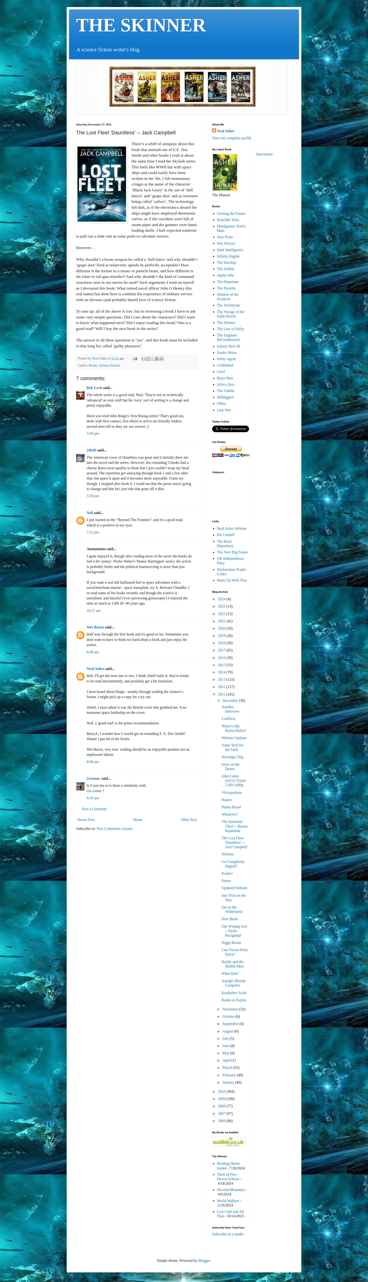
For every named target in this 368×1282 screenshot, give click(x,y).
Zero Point (225, 237)
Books (93, 365)
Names (227, 800)
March (227, 1068)
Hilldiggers (225, 397)
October (229, 1016)
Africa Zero (225, 384)
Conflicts (228, 719)
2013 (222, 679)
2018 (222, 643)
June (226, 1046)
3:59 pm (93, 433)
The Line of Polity (231, 329)
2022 (222, 614)
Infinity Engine (228, 256)
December (230, 701)
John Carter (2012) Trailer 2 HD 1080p (234, 780)
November (230, 1009)
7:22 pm (93, 532)
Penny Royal (231, 807)
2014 (222, 672)
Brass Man (225, 378)
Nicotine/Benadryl (231, 1190)
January (228, 1082)
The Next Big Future (232, 552)
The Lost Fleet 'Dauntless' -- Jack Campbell (234, 842)
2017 (222, 650)
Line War (224, 410)
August (228, 1031)
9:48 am (93, 652)
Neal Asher (95, 669)
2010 (222, 1091)
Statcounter (264, 154)
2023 (222, 606)
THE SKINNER (141, 25)
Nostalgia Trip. (233, 757)
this (89, 791)
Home (137, 820)
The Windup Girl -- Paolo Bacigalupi (234, 930)
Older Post (189, 820)
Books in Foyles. (234, 1000)
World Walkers (228, 1201)
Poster (226, 881)
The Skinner (226, 323)
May (226, 1053)
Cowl (221, 372)
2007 (222, 1114)
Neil (90, 513)
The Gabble (225, 391)
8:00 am (93, 762)
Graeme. (93, 778)
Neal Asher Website (231, 528)
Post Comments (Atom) (114, 829)
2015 (222, 665)
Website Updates (234, 738)
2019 (222, 636)
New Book (230, 919)
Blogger (204, 1261)
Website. (228, 854)
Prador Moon (227, 353)
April (226, 1060)
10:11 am (93, 611)
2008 (222, 1106)
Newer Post (86, 820)
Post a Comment (94, 809)
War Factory (226, 243)
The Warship (226, 263)
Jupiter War (225, 275)
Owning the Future (231, 214)
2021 (222, 621)
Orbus (221, 403)
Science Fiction (109, 365)
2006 (222, 1121)
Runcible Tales (228, 220)
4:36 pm (93, 798)
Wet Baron (95, 627)
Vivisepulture (232, 792)
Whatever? (230, 814)
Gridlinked (225, 365)
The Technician (228, 305)
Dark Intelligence (230, 250)
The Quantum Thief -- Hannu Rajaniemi (235, 826)
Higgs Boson (231, 943)
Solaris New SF (228, 346)
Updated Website (234, 888)
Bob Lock (94, 388)
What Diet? (230, 974)
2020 (222, 628)
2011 (222, 694)
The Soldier (225, 269)
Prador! (227, 873)
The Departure (228, 282)
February (229, 1075)
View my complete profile (231, 138)
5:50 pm (93, 496)
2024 (222, 599)
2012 (222, 687)
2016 (222, 658)
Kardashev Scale (234, 993)
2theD (91, 450)
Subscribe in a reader (228, 1234)
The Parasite (226, 288)
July (226, 1038)
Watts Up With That (232, 580)
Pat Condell (225, 535)
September (230, 1024)
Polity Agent (226, 359)
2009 (222, 1099)
